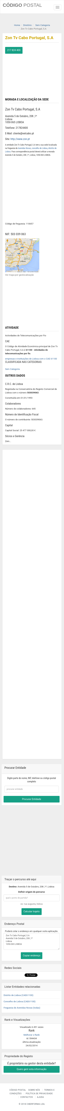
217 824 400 (13, 50)
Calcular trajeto (32, 911)
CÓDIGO (22, 5)
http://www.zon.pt (20, 139)
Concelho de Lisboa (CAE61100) (19, 1001)
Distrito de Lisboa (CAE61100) (18, 995)
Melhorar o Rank (32, 1035)
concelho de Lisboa (39, 148)
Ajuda (40, 1097)
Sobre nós (34, 1090)
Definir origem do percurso (31, 892)
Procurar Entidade (31, 799)
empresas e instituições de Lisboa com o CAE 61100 (31, 358)
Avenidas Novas (24, 148)
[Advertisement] (32, 75)
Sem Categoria (12, 369)
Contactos (26, 1097)
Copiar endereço (31, 955)
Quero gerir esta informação (31, 1069)
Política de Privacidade (39, 1093)
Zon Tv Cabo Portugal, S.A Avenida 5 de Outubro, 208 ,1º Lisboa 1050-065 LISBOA (32, 941)
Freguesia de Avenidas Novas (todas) (22, 1007)
